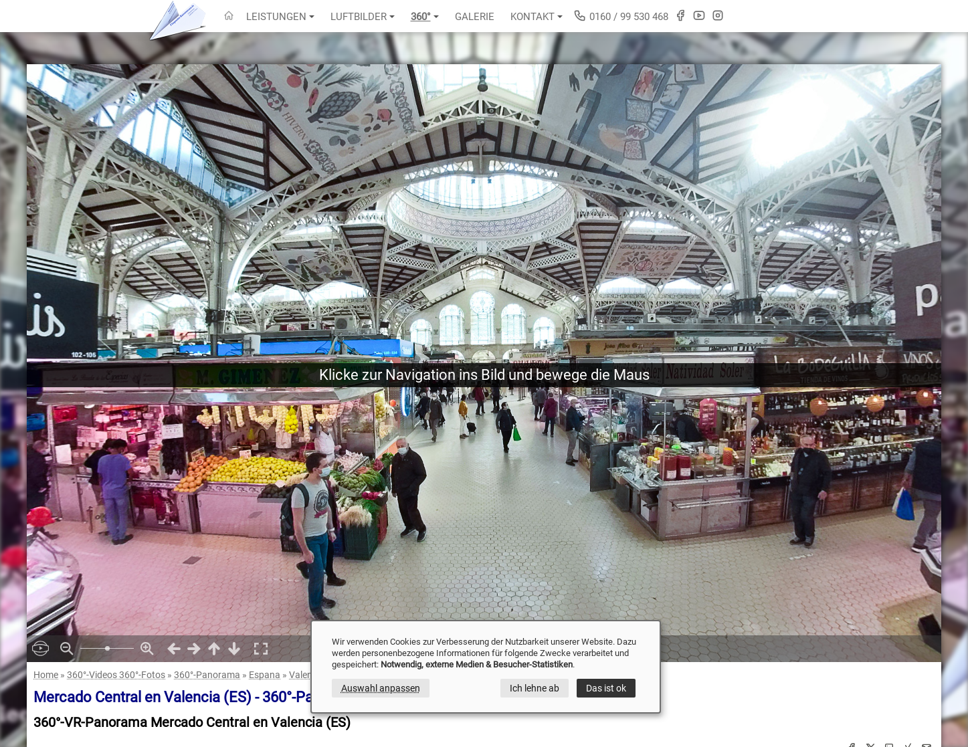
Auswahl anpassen (380, 688)
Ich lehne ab (534, 688)
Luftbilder (362, 17)
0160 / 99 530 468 (620, 16)
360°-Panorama (207, 674)
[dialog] (485, 667)
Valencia (306, 674)
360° (425, 17)
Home (45, 674)
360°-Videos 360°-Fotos (116, 674)
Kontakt (536, 17)
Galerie (474, 17)
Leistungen (280, 17)
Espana (264, 674)
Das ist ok (606, 688)
